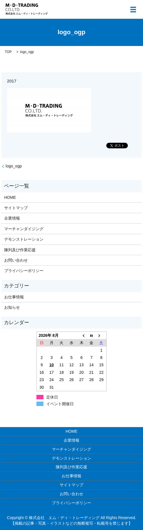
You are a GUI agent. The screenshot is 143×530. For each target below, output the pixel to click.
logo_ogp (14, 166)
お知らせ (12, 307)
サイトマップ (16, 208)
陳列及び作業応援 (20, 250)
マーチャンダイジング (23, 229)
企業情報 (12, 218)
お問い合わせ (16, 260)
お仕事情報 (14, 297)
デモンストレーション (23, 239)
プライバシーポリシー (23, 270)
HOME (10, 197)
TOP (8, 52)
